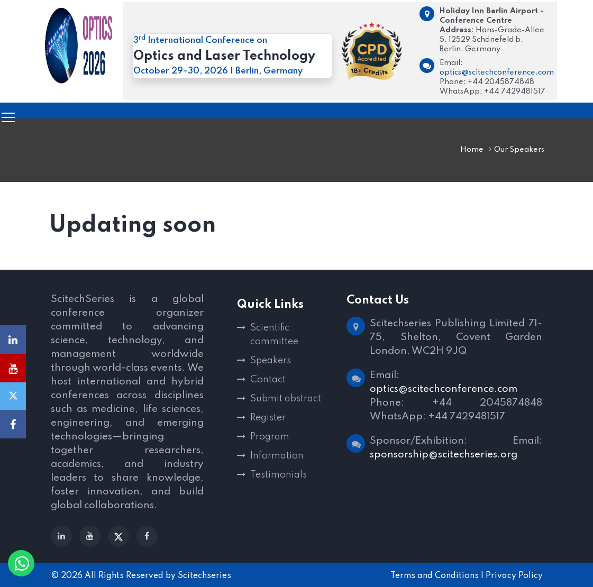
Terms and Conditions (434, 576)
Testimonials (278, 475)
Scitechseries (204, 576)
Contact (268, 379)
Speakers (270, 360)
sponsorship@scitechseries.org (443, 455)
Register (268, 418)
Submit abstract (285, 398)
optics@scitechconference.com (497, 72)
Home (471, 149)
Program (269, 437)
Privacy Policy (514, 576)
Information (277, 456)
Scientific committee (274, 334)
